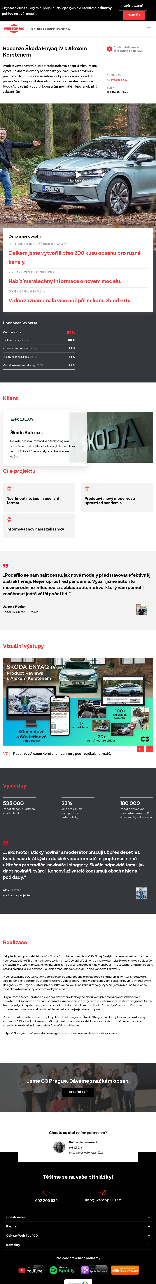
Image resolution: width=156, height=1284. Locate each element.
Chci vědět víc (77, 1092)
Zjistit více (133, 15)
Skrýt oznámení (133, 6)
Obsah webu (15, 1217)
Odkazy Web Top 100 (22, 1235)
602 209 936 (75, 1147)
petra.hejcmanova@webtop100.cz (86, 1152)
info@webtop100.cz (103, 1196)
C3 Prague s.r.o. (117, 79)
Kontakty (13, 1244)
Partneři (12, 1226)
